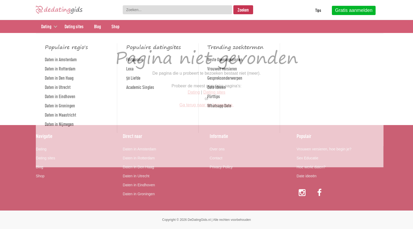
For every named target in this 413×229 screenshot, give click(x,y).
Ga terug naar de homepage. (206, 105)
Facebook (320, 192)
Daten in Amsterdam (139, 149)
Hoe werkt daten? (311, 167)
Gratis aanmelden (353, 10)
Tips (318, 10)
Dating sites (74, 26)
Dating (46, 26)
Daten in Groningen (139, 194)
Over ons (217, 149)
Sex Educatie (307, 158)
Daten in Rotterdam (139, 158)
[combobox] (177, 9)
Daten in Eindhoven (139, 185)
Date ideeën (307, 176)
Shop (115, 26)
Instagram (302, 192)
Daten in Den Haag (138, 167)
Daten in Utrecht (136, 176)
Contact (216, 158)
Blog (97, 26)
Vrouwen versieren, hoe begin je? (324, 149)
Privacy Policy (221, 167)
